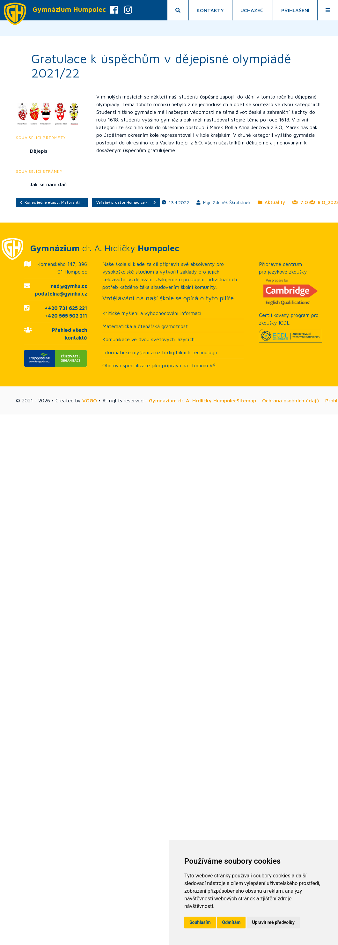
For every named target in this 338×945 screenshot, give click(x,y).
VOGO (89, 400)
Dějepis (38, 151)
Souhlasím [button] (200, 922)
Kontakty (210, 10)
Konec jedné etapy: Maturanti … (52, 202)
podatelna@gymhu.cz (61, 294)
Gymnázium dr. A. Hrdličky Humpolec (193, 400)
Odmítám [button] (231, 922)
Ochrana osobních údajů (290, 400)
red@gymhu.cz (69, 286)
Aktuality (271, 202)
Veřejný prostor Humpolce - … (126, 202)
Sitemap (246, 400)
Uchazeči (252, 10)
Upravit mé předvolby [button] (273, 922)
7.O (300, 202)
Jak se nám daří (49, 184)
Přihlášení (295, 10)
